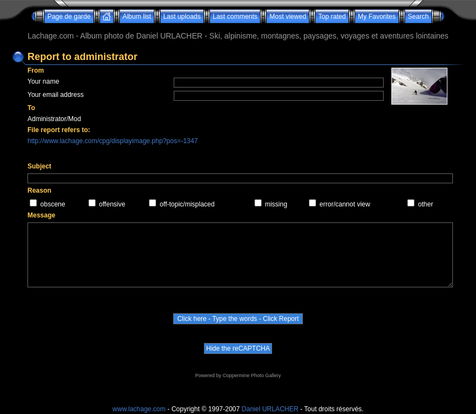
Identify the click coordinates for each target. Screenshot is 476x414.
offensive (112, 204)
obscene (52, 204)
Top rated (332, 16)
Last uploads (182, 16)
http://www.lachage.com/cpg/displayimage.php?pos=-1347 (112, 141)
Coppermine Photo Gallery (252, 375)
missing (276, 204)
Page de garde (69, 16)
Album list (137, 16)
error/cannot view (344, 204)
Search (418, 16)
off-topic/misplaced (187, 204)
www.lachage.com (139, 409)
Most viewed (287, 16)
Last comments (235, 16)
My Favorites (377, 16)
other (425, 204)
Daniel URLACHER (270, 409)
